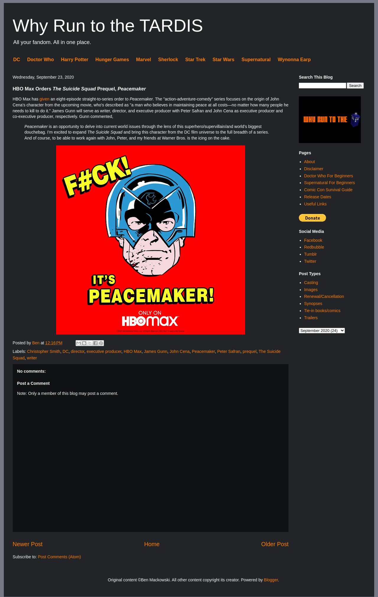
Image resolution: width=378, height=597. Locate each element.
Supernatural (256, 59)
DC (16, 59)
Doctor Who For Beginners (328, 175)
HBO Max (133, 351)
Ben (36, 342)
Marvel (143, 59)
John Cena (180, 351)
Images (311, 289)
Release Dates (317, 196)
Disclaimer (313, 168)
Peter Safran (228, 351)
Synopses (313, 303)
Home (151, 544)
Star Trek (195, 59)
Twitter (310, 261)
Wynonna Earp (294, 59)
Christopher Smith (43, 351)
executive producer (104, 351)
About (309, 161)
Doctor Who (40, 59)
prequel (250, 351)
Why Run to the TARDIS (108, 25)
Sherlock (168, 59)
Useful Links (315, 204)
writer (32, 358)
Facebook (313, 240)
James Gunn (155, 351)
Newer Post (28, 544)
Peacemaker (203, 351)
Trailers (311, 317)
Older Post (275, 544)
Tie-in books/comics (322, 310)
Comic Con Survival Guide (328, 189)
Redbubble (314, 247)
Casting (311, 282)
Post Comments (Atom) (59, 556)
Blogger (271, 579)
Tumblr (310, 254)
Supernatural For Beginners (329, 182)
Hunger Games (112, 59)
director (77, 351)
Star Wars (223, 59)
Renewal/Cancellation (324, 296)
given (44, 99)
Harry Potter (74, 59)
